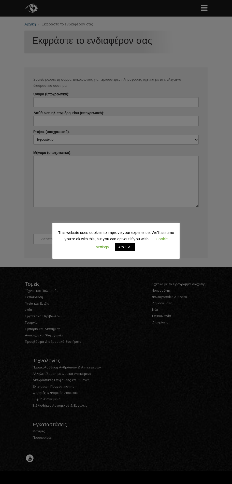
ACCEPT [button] (125, 247)
